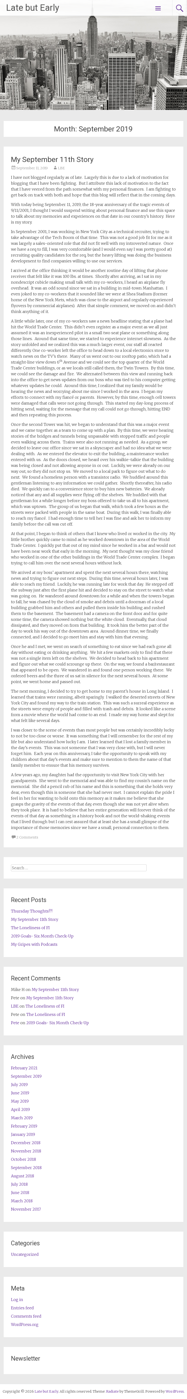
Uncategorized (25, 1254)
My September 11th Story (52, 159)
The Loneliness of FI (30, 927)
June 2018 (20, 1192)
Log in (17, 1299)
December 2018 (25, 1142)
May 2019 (20, 1101)
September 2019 (26, 1076)
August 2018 (22, 1175)
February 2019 (24, 1126)
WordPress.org (24, 1324)
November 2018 (26, 1151)
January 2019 (23, 1134)
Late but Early (32, 8)
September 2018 (26, 1167)
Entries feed (22, 1307)
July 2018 (19, 1184)
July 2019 (19, 1084)
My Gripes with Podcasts (34, 944)
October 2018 (23, 1159)
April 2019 (20, 1109)
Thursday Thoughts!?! (31, 911)
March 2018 (22, 1200)
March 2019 (22, 1117)
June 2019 (20, 1092)
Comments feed (26, 1316)
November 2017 (26, 1209)
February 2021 (24, 1067)
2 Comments (27, 837)
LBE (61, 168)
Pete (15, 1022)
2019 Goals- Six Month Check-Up (42, 936)
